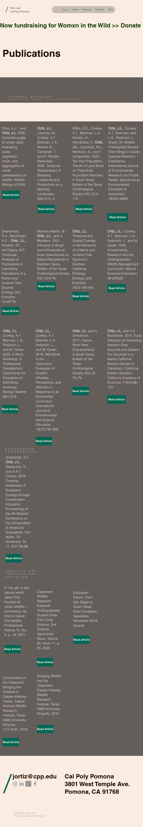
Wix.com (40, 815)
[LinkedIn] (22, 784)
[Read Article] (11, 195)
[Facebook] (35, 784)
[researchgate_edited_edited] (28, 784)
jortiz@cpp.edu (35, 776)
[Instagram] (15, 784)
